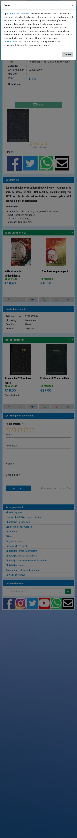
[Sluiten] (72, 5)
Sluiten (67, 54)
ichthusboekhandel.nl (18, 13)
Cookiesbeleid (11, 41)
